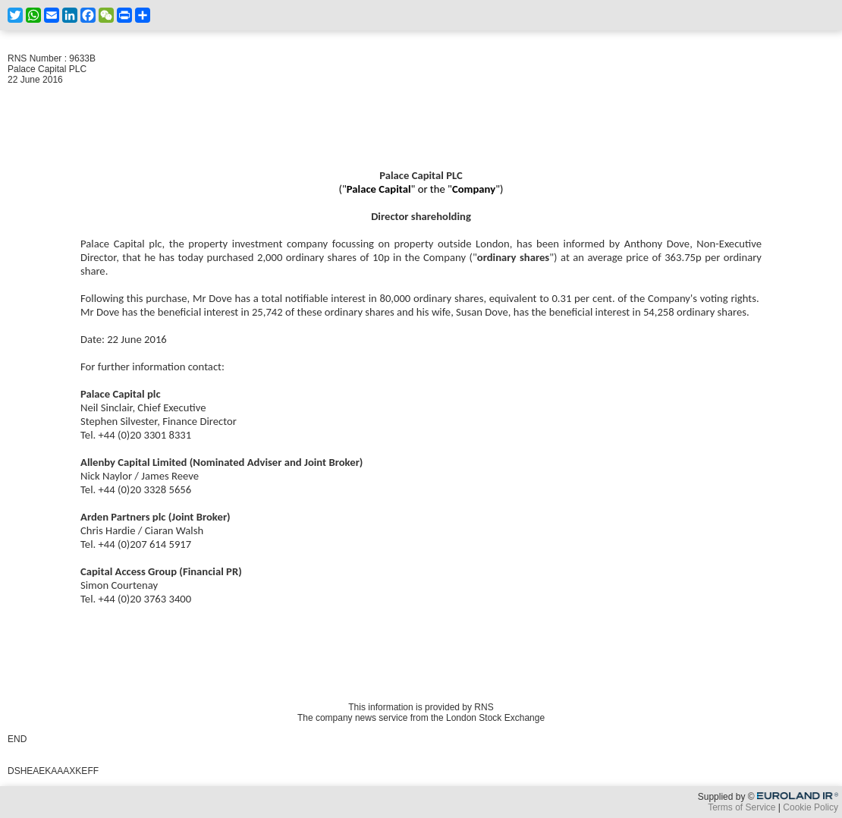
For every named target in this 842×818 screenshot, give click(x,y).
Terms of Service (741, 807)
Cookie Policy (810, 807)
